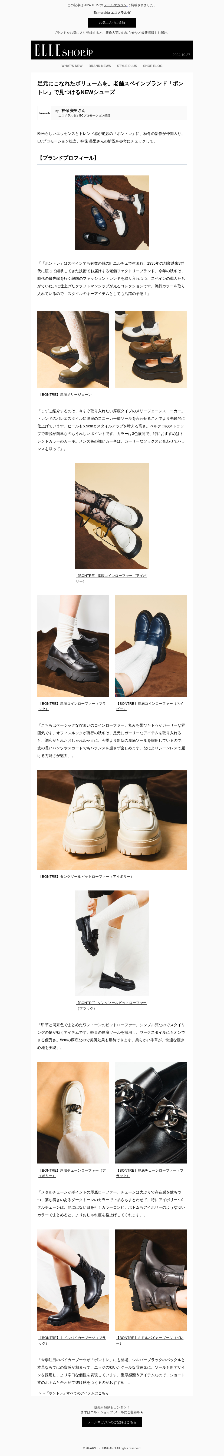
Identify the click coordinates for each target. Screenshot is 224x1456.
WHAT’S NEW (72, 66)
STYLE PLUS (127, 66)
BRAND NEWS (99, 66)
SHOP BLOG (153, 66)
